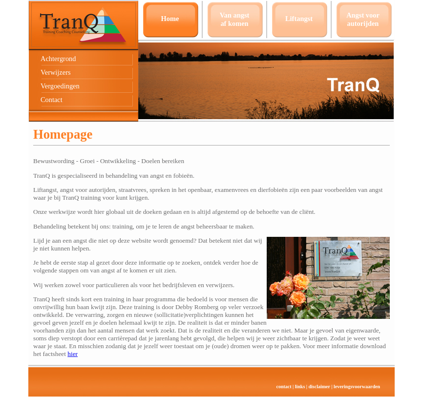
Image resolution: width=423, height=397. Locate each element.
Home (170, 18)
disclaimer (319, 386)
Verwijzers (56, 72)
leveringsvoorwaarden (357, 386)
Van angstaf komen (235, 19)
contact (283, 386)
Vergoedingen (60, 86)
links (300, 386)
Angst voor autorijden (363, 19)
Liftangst (299, 18)
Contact (52, 100)
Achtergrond (58, 59)
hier (72, 353)
